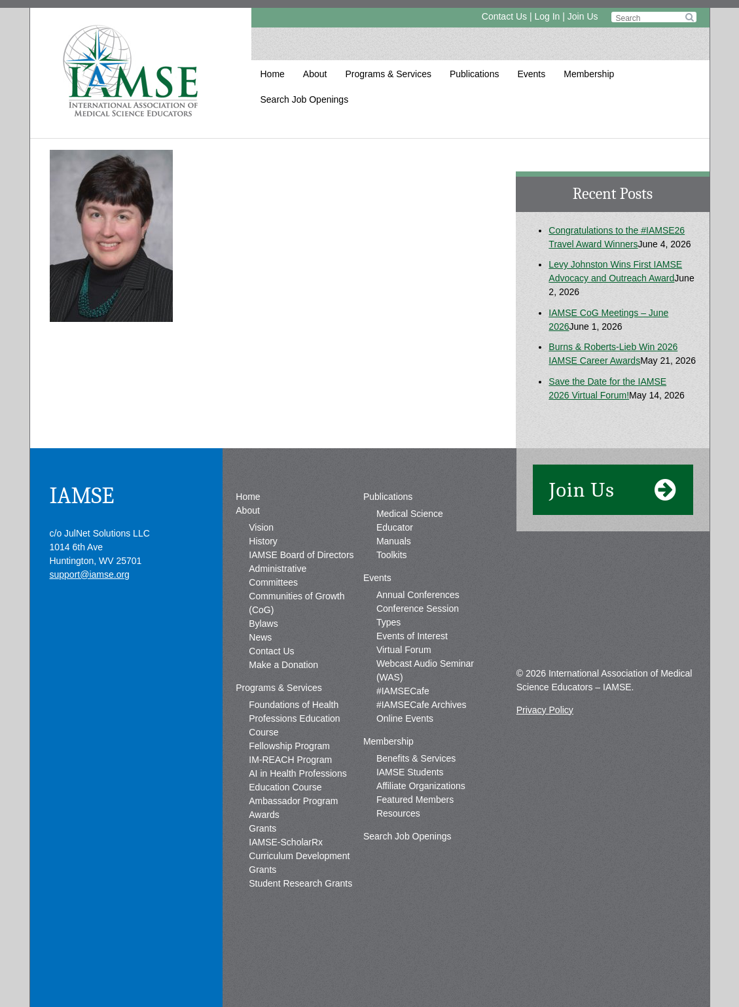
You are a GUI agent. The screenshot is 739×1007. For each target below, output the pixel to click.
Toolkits (391, 555)
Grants (262, 828)
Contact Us (504, 16)
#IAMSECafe (402, 691)
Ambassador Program (293, 801)
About (315, 74)
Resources (398, 813)
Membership (589, 74)
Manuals (393, 541)
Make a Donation (283, 665)
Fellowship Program (289, 746)
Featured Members (415, 799)
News (260, 637)
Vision (261, 527)
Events (531, 74)
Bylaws (263, 623)
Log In (547, 16)
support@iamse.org (90, 574)
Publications (474, 74)
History (263, 541)
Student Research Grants (300, 883)
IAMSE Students (410, 772)
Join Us (583, 16)
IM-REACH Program (290, 759)
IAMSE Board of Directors (301, 555)
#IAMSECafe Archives (421, 704)
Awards (264, 814)
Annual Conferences (418, 595)
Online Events (404, 718)
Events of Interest (412, 636)
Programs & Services (388, 74)
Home (273, 74)
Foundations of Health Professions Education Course (294, 718)
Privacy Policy (544, 710)
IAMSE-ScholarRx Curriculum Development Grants (299, 856)
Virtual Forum (403, 650)
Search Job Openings (305, 99)
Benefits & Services (416, 758)
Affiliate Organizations (420, 786)
